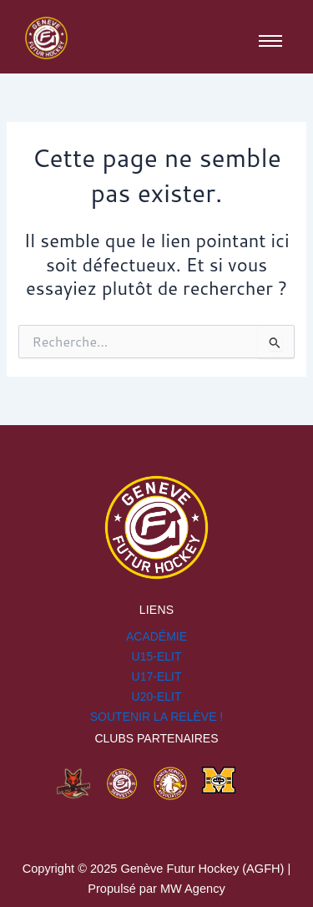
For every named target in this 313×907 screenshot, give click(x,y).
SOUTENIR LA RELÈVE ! (157, 716)
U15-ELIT (157, 656)
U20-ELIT (157, 696)
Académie (156, 636)
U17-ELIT (157, 676)
